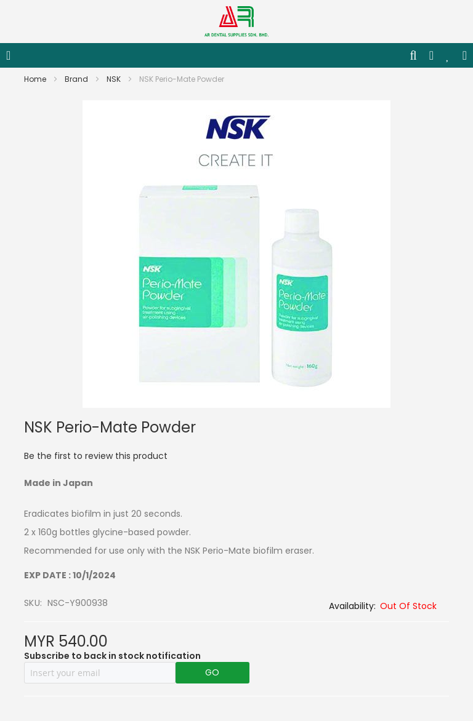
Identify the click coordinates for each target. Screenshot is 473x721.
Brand (77, 79)
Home (36, 79)
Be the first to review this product (96, 456)
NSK (115, 79)
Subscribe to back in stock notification (112, 656)
